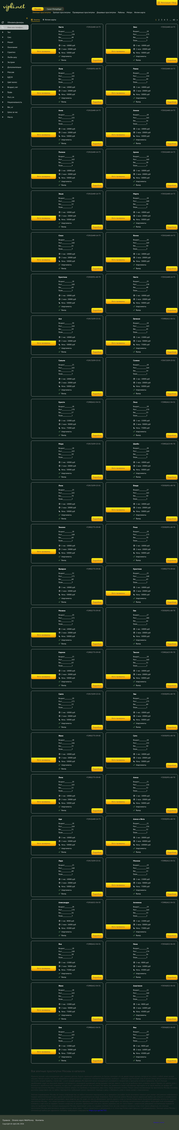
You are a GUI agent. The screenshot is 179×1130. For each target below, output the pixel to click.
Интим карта (139, 12)
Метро (129, 12)
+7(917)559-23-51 (93, 319)
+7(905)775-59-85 (93, 527)
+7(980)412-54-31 (168, 319)
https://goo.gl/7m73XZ (98, 1110)
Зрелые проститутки (61, 12)
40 (174, 19)
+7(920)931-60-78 (93, 69)
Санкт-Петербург (54, 9)
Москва (37, 9)
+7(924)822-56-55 (93, 902)
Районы (121, 12)
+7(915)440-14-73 (93, 27)
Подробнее (97, 60)
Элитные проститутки (41, 12)
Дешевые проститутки (106, 12)
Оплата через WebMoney (23, 1120)
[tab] (35, 20)
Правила (6, 1120)
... (170, 19)
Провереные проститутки (83, 12)
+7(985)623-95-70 (168, 444)
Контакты (40, 1120)
